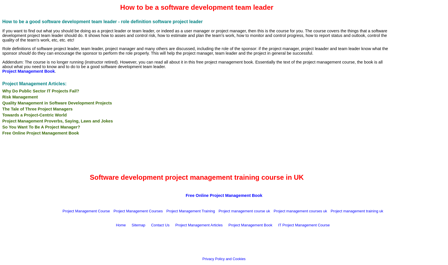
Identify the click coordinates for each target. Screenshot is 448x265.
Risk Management (20, 97)
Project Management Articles (199, 225)
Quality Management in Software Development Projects (57, 103)
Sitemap (139, 225)
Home (121, 225)
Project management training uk (357, 211)
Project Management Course (86, 211)
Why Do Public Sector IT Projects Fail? (40, 91)
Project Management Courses (138, 211)
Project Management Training (190, 211)
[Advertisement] (418, 93)
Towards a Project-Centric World (34, 115)
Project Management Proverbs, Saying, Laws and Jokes (57, 121)
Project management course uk (244, 211)
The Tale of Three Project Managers (37, 109)
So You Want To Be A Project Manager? (41, 127)
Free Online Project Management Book (40, 133)
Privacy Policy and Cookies (224, 259)
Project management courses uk (300, 211)
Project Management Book (250, 225)
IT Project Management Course (304, 225)
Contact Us (160, 225)
